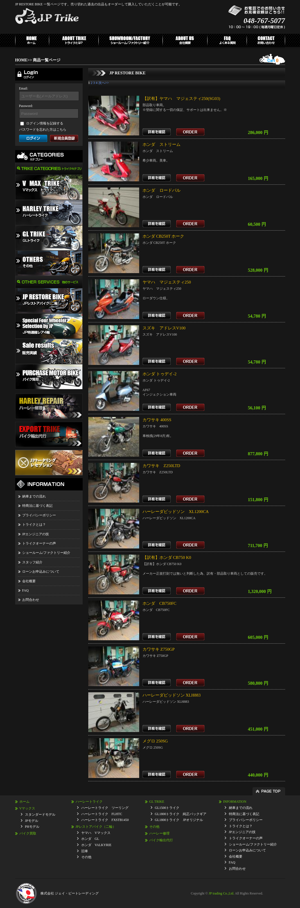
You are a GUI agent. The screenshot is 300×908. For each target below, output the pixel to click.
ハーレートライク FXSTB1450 (105, 820)
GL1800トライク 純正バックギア (181, 814)
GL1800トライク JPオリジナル (179, 820)
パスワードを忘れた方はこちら (42, 129)
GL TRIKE (156, 802)
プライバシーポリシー (39, 515)
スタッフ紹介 (32, 562)
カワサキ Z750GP (159, 649)
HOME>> (23, 60)
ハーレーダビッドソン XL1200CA (176, 511)
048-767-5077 (264, 21)
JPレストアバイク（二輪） (96, 827)
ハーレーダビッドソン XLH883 (172, 695)
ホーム (24, 802)
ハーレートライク (89, 802)
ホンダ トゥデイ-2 (160, 374)
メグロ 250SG (155, 741)
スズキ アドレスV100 (164, 328)
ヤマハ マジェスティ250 (167, 282)
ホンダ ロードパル (162, 190)
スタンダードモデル (40, 814)
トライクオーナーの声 (39, 543)
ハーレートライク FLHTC (101, 814)
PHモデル (32, 827)
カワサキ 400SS (157, 420)
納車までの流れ (34, 496)
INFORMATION (235, 802)
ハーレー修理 (159, 833)
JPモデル (31, 821)
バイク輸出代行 (161, 840)
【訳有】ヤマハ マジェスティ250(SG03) (181, 98)
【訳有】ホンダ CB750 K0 (167, 557)
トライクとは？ (34, 524)
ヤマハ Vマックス (96, 833)
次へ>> (103, 83)
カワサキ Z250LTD (161, 465)
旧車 (84, 851)
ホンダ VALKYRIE (96, 845)
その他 (86, 857)
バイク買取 (27, 833)
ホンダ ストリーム (162, 144)
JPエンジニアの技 (35, 534)
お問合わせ (30, 600)
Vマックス (27, 808)
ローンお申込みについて (40, 572)
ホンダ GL (90, 839)
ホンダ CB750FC (160, 603)
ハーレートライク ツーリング (104, 808)
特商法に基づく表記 (37, 506)
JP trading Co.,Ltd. (221, 893)
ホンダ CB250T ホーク (163, 236)
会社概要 (29, 581)
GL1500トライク (167, 808)
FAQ (25, 590)
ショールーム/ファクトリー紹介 (46, 553)
